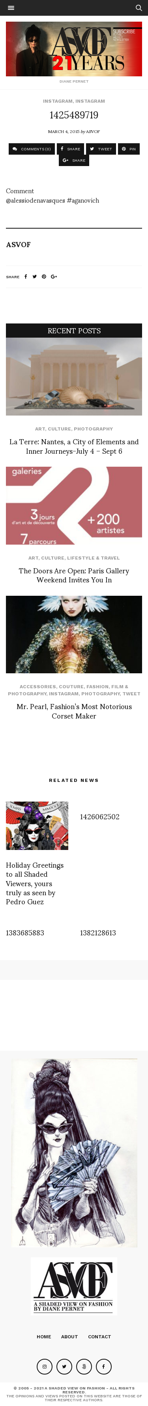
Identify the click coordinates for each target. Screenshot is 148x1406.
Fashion (97, 686)
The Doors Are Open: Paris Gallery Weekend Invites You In (74, 574)
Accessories (38, 686)
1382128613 (98, 932)
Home (44, 1336)
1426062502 (100, 816)
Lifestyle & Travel (93, 558)
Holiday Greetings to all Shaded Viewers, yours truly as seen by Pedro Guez (35, 883)
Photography (93, 429)
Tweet (131, 694)
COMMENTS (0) (32, 149)
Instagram (58, 101)
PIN (129, 149)
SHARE (70, 149)
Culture (59, 429)
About (69, 1336)
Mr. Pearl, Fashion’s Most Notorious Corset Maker (74, 710)
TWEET (101, 149)
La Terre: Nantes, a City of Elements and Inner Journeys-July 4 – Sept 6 (74, 445)
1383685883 (25, 932)
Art (40, 429)
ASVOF (93, 131)
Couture (71, 686)
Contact (99, 1336)
